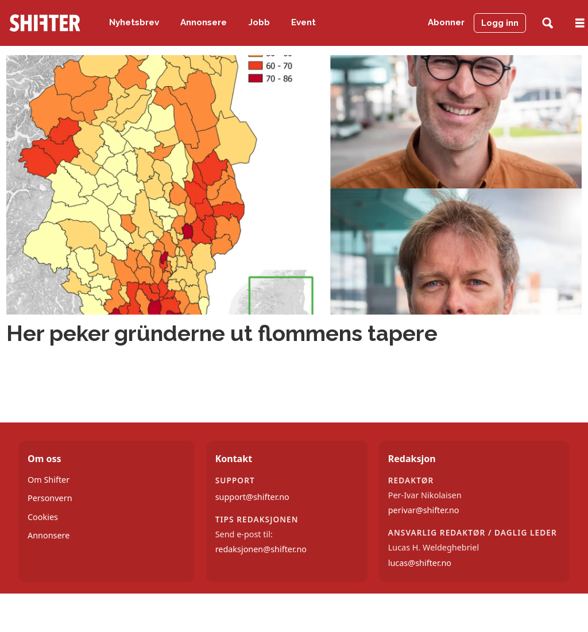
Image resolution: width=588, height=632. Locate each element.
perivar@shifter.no (423, 510)
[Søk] (547, 23)
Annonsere (203, 22)
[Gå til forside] (44, 23)
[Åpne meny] (580, 23)
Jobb (259, 22)
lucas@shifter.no (419, 562)
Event (303, 22)
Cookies (43, 516)
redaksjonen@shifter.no (261, 549)
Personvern (50, 498)
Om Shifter (48, 479)
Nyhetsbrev (134, 22)
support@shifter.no (252, 496)
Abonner (446, 22)
